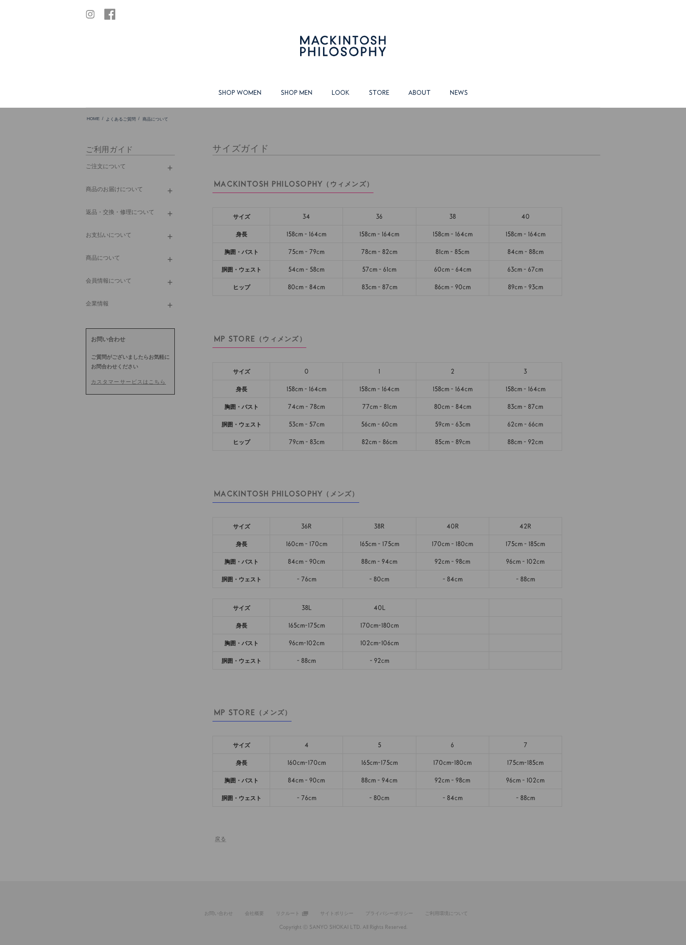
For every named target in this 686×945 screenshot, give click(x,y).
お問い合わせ (218, 913)
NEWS (459, 92)
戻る (220, 838)
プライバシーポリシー (389, 913)
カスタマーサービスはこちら (128, 381)
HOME (93, 118)
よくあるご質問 (121, 119)
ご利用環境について (446, 913)
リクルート (288, 913)
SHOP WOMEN (240, 92)
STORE (379, 92)
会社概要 (254, 913)
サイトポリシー (336, 913)
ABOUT (419, 92)
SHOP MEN (297, 92)
